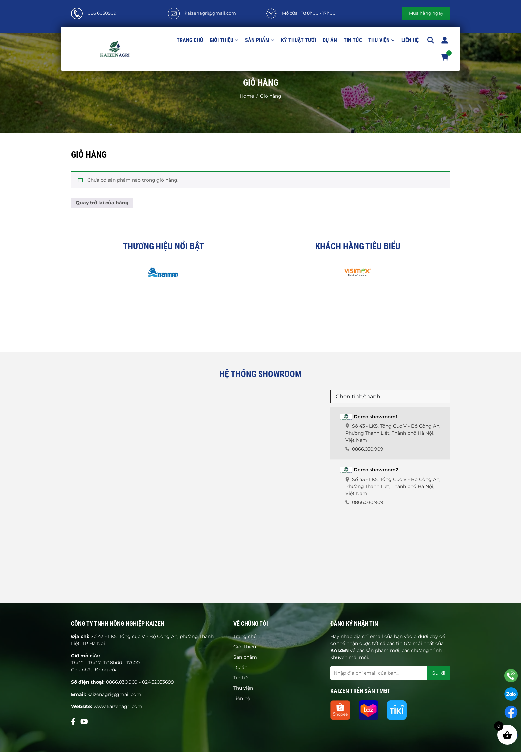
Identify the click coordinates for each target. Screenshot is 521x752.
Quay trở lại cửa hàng (102, 203)
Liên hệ (410, 40)
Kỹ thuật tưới (298, 40)
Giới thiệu (221, 40)
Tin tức (353, 40)
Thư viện (379, 40)
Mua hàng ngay (426, 13)
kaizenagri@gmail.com (210, 13)
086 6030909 (102, 13)
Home (247, 96)
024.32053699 (158, 682)
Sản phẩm (257, 40)
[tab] (390, 433)
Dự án (330, 40)
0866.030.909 (122, 682)
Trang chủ (190, 40)
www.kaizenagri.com (118, 706)
